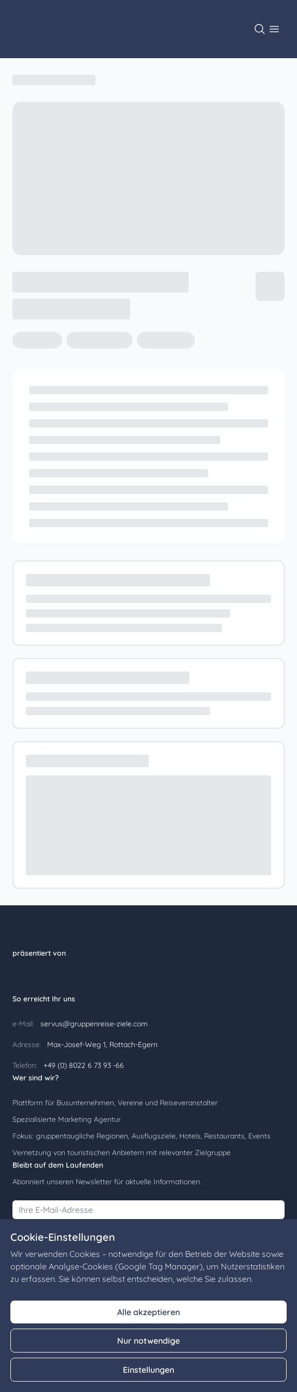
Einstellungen (148, 1369)
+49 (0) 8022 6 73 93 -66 (82, 1065)
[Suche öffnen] (259, 29)
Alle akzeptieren (148, 1312)
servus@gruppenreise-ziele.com (93, 1023)
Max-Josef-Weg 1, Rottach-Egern (101, 1044)
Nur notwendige (148, 1340)
